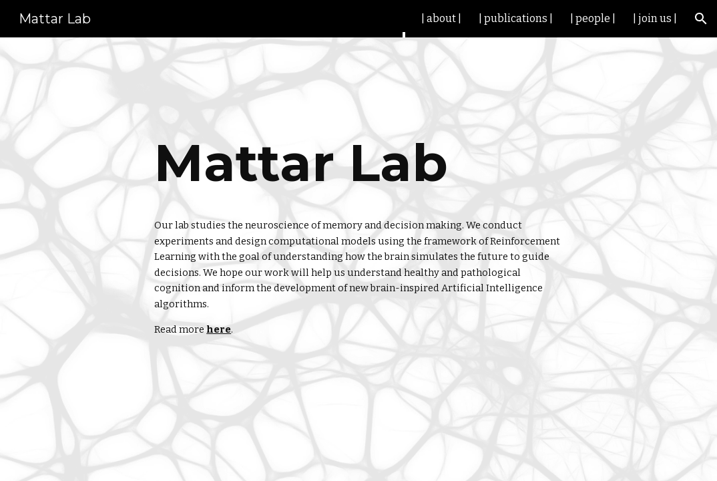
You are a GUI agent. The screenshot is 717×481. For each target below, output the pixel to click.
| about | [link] (441, 18)
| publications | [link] (516, 18)
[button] (701, 19)
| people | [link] (593, 18)
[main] (358, 163)
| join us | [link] (655, 18)
